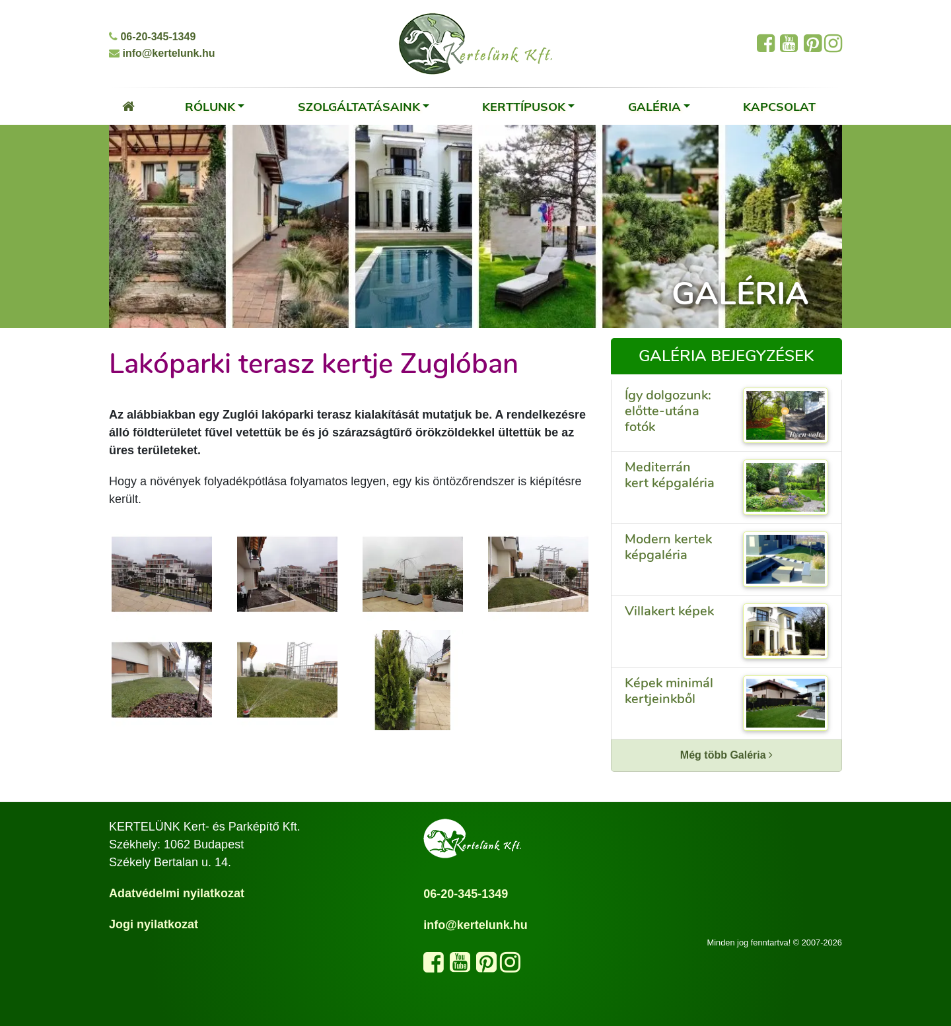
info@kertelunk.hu (162, 53)
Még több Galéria (726, 755)
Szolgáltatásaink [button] (359, 106)
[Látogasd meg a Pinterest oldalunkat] (486, 966)
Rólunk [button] (210, 106)
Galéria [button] (654, 106)
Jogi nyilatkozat (153, 924)
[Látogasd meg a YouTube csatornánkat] (460, 966)
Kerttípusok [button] (523, 106)
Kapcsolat (779, 106)
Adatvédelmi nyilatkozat (176, 893)
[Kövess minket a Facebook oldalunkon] (433, 966)
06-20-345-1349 (152, 36)
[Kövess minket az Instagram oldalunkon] (510, 966)
